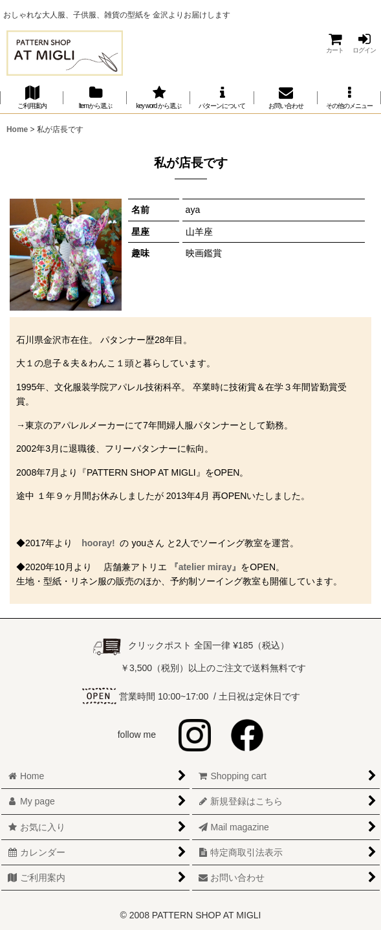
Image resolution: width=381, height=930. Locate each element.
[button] (349, 97)
